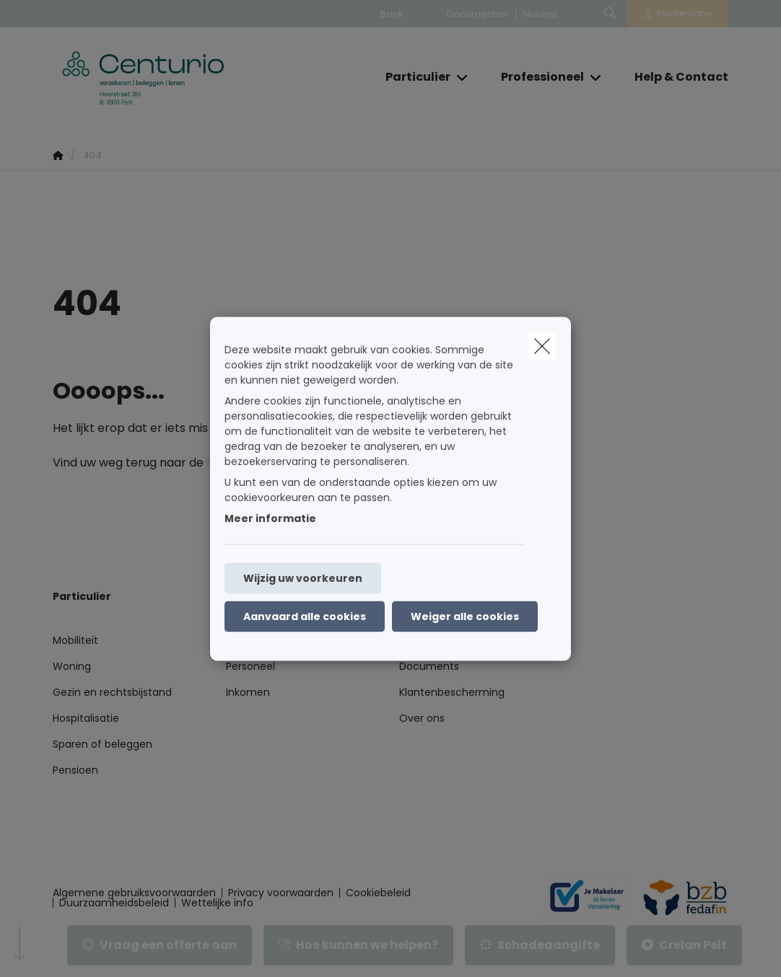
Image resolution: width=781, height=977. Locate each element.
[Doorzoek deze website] (610, 13)
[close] (542, 345)
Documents (429, 666)
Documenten (477, 14)
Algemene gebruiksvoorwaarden (134, 893)
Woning (72, 666)
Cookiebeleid (378, 893)
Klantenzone (684, 13)
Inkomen (248, 692)
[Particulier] (412, 77)
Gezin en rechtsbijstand (112, 692)
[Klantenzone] (678, 13)
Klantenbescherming (452, 692)
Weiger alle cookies (465, 616)
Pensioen (75, 770)
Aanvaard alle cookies (304, 616)
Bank (391, 14)
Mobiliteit (75, 640)
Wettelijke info (217, 903)
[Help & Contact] (674, 77)
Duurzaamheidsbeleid (114, 903)
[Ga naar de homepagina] (161, 77)
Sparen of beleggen (102, 744)
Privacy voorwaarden (280, 893)
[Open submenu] (463, 77)
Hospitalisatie (86, 718)
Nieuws (540, 14)
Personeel (250, 666)
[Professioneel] (537, 77)
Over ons (422, 718)
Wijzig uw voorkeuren (302, 577)
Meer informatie (270, 517)
